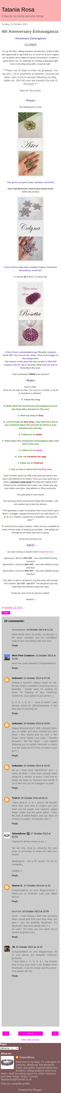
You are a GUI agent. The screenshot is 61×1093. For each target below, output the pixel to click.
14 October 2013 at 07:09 (36, 678)
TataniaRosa (19, 833)
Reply (15, 645)
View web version (30, 1039)
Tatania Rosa (18, 9)
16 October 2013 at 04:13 (34, 798)
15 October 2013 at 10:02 (36, 723)
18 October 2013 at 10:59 (35, 911)
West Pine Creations (23, 655)
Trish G (16, 798)
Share (5, 613)
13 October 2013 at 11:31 (39, 629)
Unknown (17, 678)
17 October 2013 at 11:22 (37, 885)
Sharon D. (17, 885)
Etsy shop (47, 469)
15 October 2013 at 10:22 (36, 765)
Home (30, 1033)
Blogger (37, 1089)
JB (13, 947)
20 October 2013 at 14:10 (29, 947)
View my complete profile (15, 1083)
